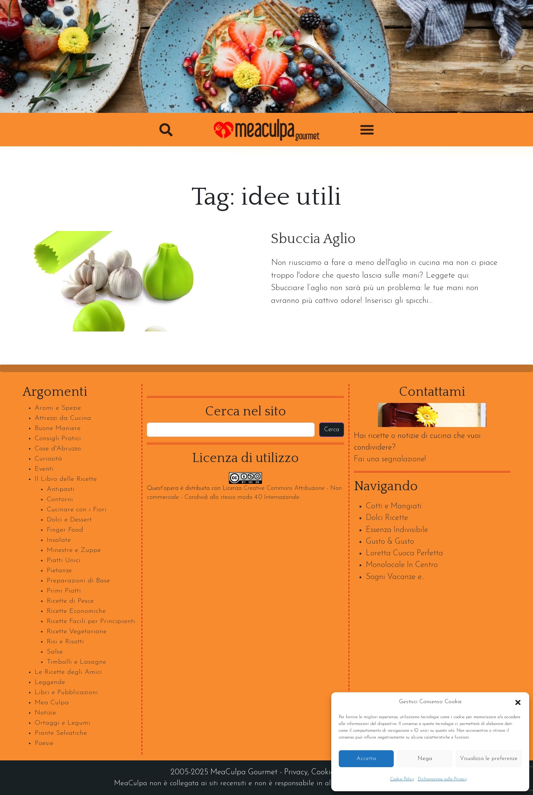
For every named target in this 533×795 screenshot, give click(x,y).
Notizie (45, 713)
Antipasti (61, 489)
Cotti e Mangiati (394, 506)
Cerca (331, 430)
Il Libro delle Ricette (66, 479)
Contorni (60, 499)
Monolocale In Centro (402, 565)
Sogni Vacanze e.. (395, 577)
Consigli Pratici (58, 438)
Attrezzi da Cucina (63, 418)
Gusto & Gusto (390, 542)
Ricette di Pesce (70, 601)
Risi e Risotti (65, 641)
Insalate (59, 540)
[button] (518, 702)
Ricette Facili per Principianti (91, 621)
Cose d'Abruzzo (58, 448)
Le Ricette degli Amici (68, 672)
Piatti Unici (64, 560)
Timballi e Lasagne (76, 662)
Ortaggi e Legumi (62, 723)
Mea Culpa (52, 702)
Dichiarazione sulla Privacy (442, 779)
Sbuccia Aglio (313, 239)
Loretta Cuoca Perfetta (404, 553)
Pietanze (59, 570)
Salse (55, 652)
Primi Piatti (64, 591)
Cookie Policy (402, 779)
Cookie (322, 772)
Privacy (296, 772)
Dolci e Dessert (69, 520)
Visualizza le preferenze (489, 759)
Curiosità (48, 459)
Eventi (44, 469)
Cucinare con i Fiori (77, 509)
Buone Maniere (58, 428)
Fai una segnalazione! (390, 459)
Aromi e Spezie (58, 408)
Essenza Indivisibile (397, 530)
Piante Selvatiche (61, 733)
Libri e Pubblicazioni (66, 692)
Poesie (44, 743)
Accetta (366, 759)
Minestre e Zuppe (74, 550)
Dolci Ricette (387, 518)
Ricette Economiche (76, 611)
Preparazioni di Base (78, 581)
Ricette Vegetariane (77, 631)
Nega (424, 759)
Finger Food (65, 530)
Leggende (50, 682)
